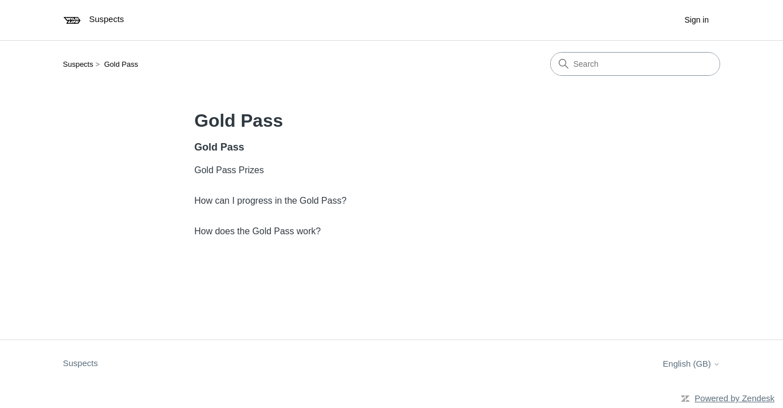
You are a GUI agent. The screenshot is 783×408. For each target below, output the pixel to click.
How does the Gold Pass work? (257, 231)
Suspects (78, 64)
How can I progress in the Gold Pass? (270, 200)
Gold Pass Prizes (229, 170)
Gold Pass (121, 64)
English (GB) (691, 363)
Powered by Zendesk (735, 398)
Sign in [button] (696, 19)
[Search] (635, 64)
